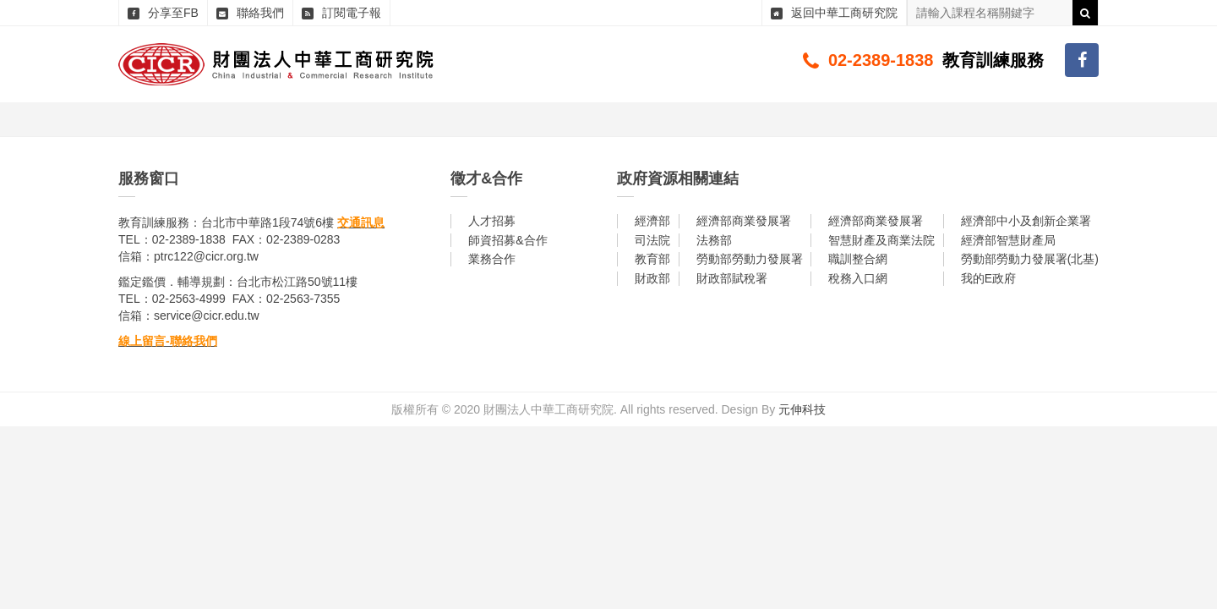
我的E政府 (988, 278)
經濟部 (652, 221)
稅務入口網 (857, 278)
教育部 (652, 259)
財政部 (652, 278)
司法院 (652, 240)
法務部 (714, 240)
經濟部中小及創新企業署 (1026, 221)
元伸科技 (802, 409)
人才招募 (492, 221)
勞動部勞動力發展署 (749, 259)
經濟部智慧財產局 (1008, 240)
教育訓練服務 (993, 60)
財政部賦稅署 (731, 278)
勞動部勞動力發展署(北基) (1030, 259)
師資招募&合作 (507, 240)
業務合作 (492, 259)
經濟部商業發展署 (743, 221)
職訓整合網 (857, 259)
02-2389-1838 (881, 60)
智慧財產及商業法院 (881, 240)
